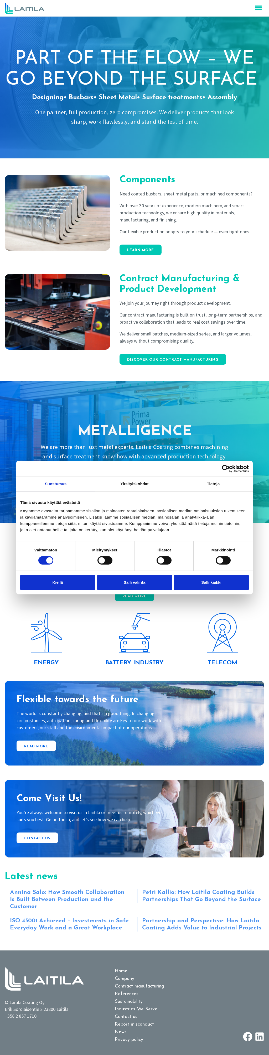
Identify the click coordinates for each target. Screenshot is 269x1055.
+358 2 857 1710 (21, 1016)
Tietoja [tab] (213, 484)
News (121, 1032)
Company (124, 978)
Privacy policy (129, 1039)
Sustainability (129, 1001)
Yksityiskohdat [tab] (134, 484)
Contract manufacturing (139, 986)
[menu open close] (258, 8)
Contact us (37, 838)
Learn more (140, 250)
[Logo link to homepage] (24, 8)
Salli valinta (135, 582)
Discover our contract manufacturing (173, 359)
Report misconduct (134, 1024)
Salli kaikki (211, 582)
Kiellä (57, 582)
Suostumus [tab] (56, 484)
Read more (134, 596)
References (126, 993)
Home (121, 971)
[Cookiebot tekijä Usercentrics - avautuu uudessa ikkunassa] (226, 469)
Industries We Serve (136, 1009)
